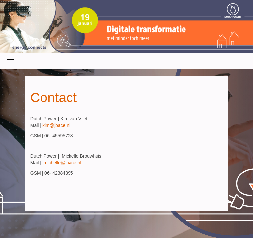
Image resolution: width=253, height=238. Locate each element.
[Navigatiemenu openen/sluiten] (10, 61)
